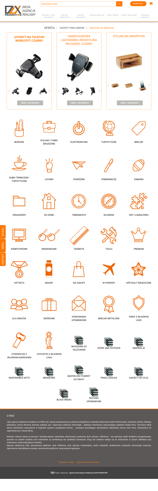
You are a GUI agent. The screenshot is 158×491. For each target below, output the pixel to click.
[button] (13, 91)
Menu (2, 245)
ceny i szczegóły (30, 103)
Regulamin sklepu (66, 474)
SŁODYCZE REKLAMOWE (80, 16)
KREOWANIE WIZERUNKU (145, 16)
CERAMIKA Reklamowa (96, 15)
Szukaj (2, 231)
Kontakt (2, 259)
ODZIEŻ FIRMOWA (113, 15)
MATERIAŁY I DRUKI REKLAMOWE (48, 16)
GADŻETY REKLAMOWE (129, 15)
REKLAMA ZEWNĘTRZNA (64, 16)
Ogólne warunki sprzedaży (87, 474)
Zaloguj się (138, 3)
